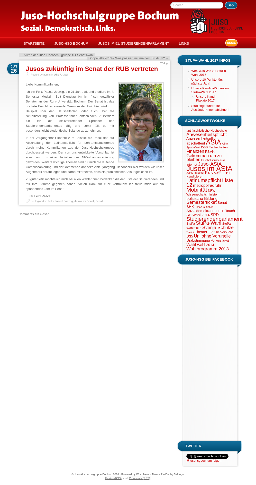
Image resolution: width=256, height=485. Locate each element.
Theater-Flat (204, 232)
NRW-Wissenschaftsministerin (203, 192)
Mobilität (196, 190)
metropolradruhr (207, 185)
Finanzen (195, 151)
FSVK (210, 151)
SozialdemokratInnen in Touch (210, 211)
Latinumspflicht (203, 180)
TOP (162, 63)
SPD (214, 215)
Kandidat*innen (217, 172)
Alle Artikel (61, 74)
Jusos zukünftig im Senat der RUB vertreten (92, 68)
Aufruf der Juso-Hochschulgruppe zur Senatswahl (56, 55)
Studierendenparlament (214, 219)
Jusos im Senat (84, 201)
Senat (99, 201)
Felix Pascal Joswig (60, 201)
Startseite (34, 43)
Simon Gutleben (204, 206)
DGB (204, 147)
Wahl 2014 (205, 245)
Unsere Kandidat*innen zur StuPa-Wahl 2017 (210, 90)
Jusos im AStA (209, 168)
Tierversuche (224, 232)
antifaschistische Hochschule (206, 130)
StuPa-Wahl (208, 223)
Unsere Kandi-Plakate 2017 (206, 98)
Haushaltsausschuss (213, 160)
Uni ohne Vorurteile (212, 236)
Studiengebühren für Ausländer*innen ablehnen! (210, 107)
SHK (190, 207)
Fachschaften (218, 147)
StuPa (190, 223)
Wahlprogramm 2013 (207, 248)
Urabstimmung (198, 240)
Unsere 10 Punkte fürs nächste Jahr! (207, 81)
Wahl (191, 244)
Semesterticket (201, 202)
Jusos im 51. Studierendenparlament (133, 43)
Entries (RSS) (113, 478)
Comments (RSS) (139, 478)
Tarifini (190, 232)
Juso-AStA (210, 164)
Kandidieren (194, 176)
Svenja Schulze (218, 227)
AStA (213, 142)
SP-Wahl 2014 (198, 215)
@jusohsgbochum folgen (203, 460)
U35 (189, 236)
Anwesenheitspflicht (206, 134)
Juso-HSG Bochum (71, 43)
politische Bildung (202, 198)
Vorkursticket (220, 240)
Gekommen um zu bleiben (204, 157)
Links (184, 43)
